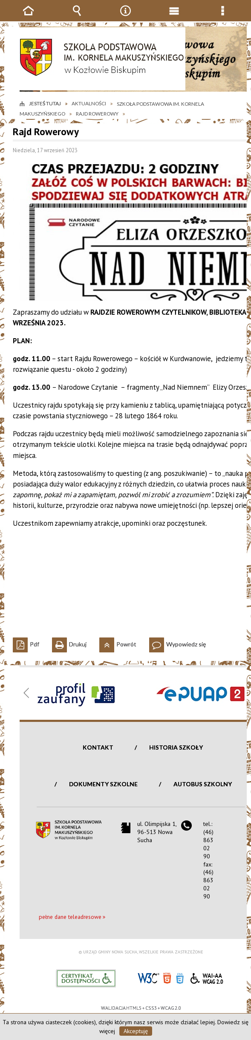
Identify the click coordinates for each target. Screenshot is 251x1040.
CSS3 (180, 977)
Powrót (117, 642)
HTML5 (167, 977)
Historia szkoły (176, 747)
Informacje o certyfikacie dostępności (86, 978)
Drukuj (69, 642)
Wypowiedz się (177, 642)
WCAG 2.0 (206, 977)
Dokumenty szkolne (103, 784)
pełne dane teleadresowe (70, 917)
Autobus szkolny (202, 784)
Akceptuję (136, 1031)
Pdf (26, 642)
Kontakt (98, 747)
